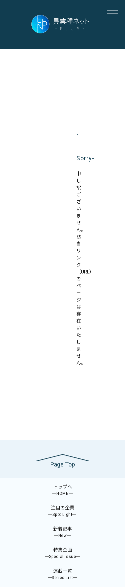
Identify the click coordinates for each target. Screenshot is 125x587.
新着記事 (62, 532)
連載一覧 (62, 574)
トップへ (62, 490)
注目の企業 (62, 511)
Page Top (62, 464)
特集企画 (62, 553)
